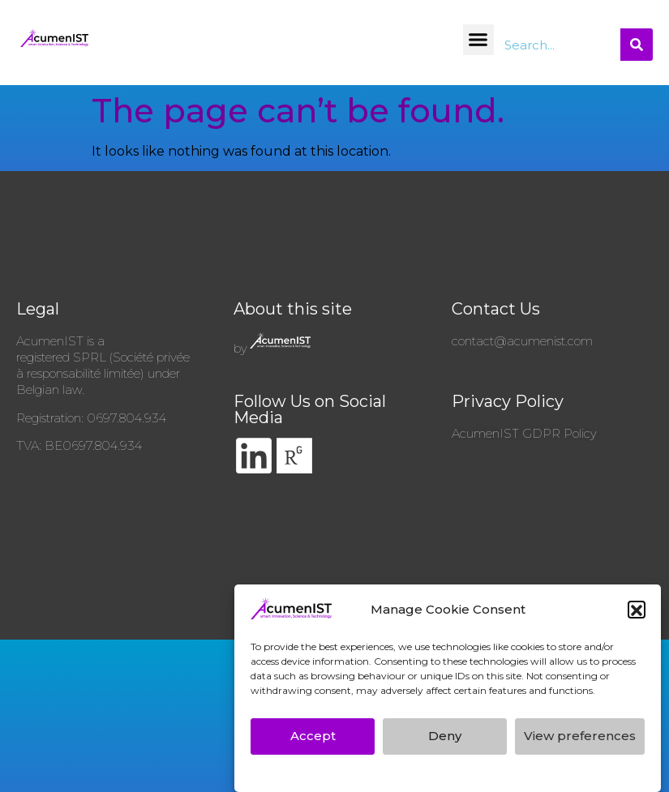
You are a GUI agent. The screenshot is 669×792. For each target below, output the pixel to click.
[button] (636, 614)
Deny (444, 740)
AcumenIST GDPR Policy (524, 433)
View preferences (580, 740)
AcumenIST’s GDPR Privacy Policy (358, 775)
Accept (313, 740)
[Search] (636, 44)
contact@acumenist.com (522, 341)
